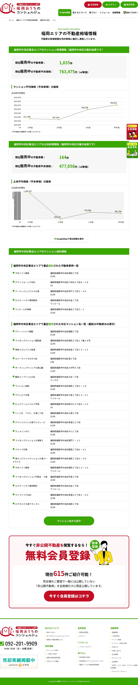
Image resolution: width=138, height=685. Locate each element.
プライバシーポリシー (119, 671)
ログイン (111, 4)
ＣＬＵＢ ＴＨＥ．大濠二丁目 (29, 413)
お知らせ (115, 647)
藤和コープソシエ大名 (25, 376)
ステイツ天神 (21, 449)
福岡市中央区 (45, 20)
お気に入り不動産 (53, 661)
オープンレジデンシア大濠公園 (29, 367)
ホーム (11, 20)
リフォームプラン (85, 647)
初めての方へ (132, 12)
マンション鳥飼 (22, 385)
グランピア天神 (22, 394)
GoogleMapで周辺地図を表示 (69, 238)
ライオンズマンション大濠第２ (29, 440)
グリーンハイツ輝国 (24, 331)
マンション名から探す (69, 521)
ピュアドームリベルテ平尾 (27, 404)
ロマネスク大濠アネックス (27, 503)
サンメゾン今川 (22, 431)
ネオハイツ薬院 (22, 273)
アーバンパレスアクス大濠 (27, 291)
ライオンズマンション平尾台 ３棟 (31, 476)
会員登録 (93, 4)
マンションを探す (53, 650)
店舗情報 (115, 632)
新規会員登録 (83, 632)
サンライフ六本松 (23, 494)
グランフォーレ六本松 (25, 282)
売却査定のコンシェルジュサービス (91, 661)
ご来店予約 (115, 636)
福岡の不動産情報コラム (55, 639)
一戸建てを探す (52, 654)
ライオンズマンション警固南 (28, 340)
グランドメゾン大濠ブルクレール (30, 422)
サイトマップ (116, 658)
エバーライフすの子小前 (26, 358)
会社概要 (115, 654)
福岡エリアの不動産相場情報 (27, 20)
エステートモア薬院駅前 (26, 300)
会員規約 (115, 661)
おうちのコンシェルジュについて (58, 636)
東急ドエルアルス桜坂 (25, 349)
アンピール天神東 (23, 309)
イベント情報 (116, 639)
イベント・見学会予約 (119, 643)
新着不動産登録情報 (53, 657)
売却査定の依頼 (84, 657)
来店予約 (129, 4)
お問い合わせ (116, 651)
